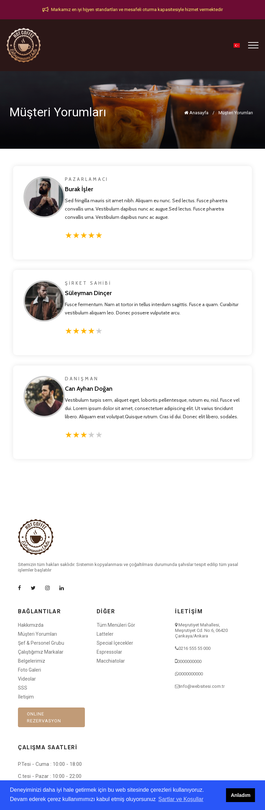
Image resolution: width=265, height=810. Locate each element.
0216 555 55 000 (194, 648)
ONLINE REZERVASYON (44, 717)
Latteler (105, 634)
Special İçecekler (115, 643)
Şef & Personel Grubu (41, 643)
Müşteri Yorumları (235, 112)
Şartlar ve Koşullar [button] (181, 799)
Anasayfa (196, 112)
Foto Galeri (29, 670)
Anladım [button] (241, 795)
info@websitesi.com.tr (202, 686)
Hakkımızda (30, 625)
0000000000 (189, 661)
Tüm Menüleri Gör (116, 625)
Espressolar (109, 652)
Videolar (27, 679)
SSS (22, 688)
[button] (237, 45)
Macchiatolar (111, 661)
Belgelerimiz (31, 661)
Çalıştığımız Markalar (40, 652)
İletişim (26, 697)
